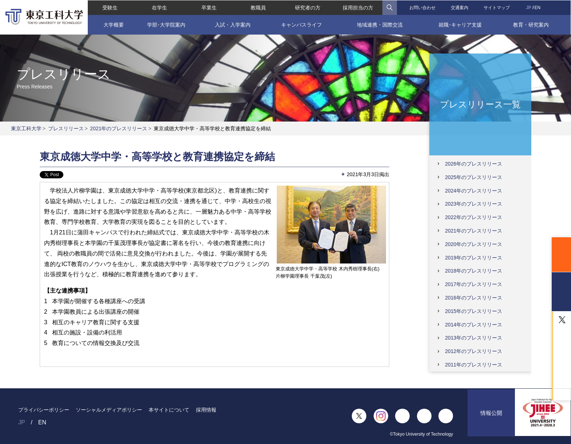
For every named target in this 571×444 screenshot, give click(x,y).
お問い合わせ (423, 7)
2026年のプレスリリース (473, 164)
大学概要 (113, 24)
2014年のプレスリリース (473, 325)
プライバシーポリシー (43, 410)
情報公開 (491, 416)
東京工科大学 (26, 128)
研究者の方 (307, 7)
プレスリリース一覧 (480, 104)
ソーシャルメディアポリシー (109, 410)
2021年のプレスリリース (118, 128)
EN (538, 7)
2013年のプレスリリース (473, 338)
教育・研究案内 (532, 24)
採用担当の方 (358, 7)
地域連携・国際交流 (380, 24)
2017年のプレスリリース (473, 284)
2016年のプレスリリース (473, 298)
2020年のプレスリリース (473, 244)
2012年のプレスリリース (473, 351)
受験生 (109, 7)
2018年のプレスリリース (473, 271)
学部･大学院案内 (166, 24)
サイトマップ (497, 7)
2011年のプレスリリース (473, 365)
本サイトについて (169, 410)
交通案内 (460, 7)
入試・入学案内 (233, 24)
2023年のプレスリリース (473, 204)
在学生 (159, 7)
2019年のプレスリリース (473, 258)
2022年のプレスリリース (473, 217)
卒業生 (208, 7)
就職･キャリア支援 (460, 24)
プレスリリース (66, 128)
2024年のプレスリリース (473, 191)
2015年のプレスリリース (473, 311)
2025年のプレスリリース (473, 177)
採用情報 (206, 410)
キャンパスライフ (301, 24)
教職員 (258, 7)
